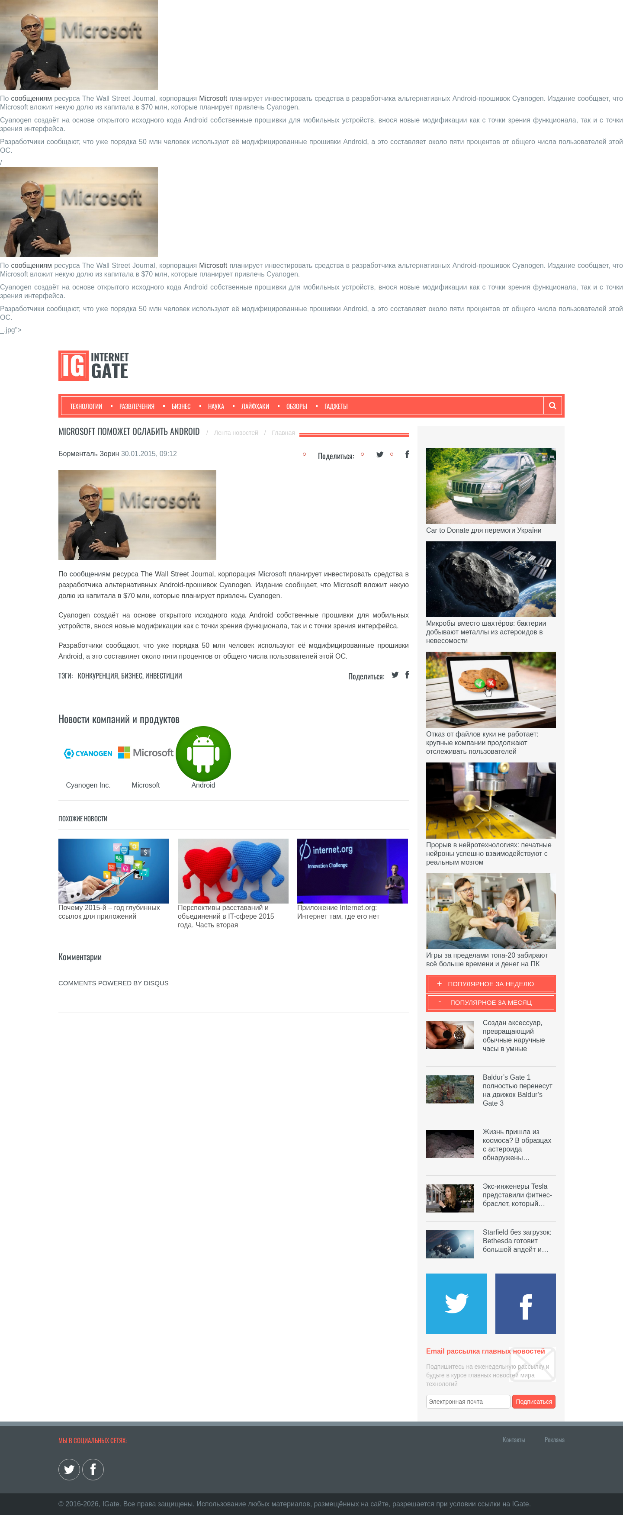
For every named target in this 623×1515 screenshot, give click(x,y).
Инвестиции (163, 675)
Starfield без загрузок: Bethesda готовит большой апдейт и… (517, 1241)
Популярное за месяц (491, 1002)
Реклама (555, 1439)
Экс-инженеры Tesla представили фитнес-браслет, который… (517, 1195)
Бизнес (177, 406)
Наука (211, 406)
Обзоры (292, 406)
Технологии (86, 406)
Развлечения (132, 406)
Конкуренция (98, 675)
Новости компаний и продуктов (119, 718)
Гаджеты (332, 406)
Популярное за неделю (491, 983)
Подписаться (534, 1401)
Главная (283, 432)
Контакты (514, 1439)
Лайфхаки (251, 406)
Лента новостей (237, 432)
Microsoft (213, 98)
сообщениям (31, 98)
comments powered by (113, 961)
